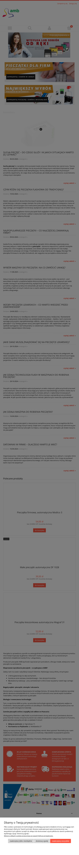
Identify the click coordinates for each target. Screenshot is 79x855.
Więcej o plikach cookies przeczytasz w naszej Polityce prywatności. (28, 836)
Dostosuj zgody (42, 841)
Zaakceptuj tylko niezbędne (21, 841)
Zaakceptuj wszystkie (60, 841)
